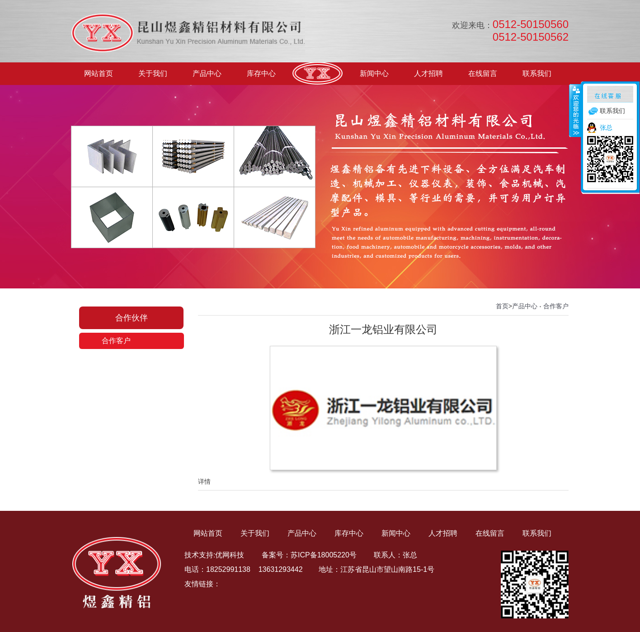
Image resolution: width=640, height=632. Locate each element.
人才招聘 (428, 73)
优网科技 (229, 555)
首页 (502, 306)
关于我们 (152, 73)
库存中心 (261, 73)
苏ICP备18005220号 (324, 555)
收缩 (575, 110)
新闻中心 (374, 73)
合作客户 (116, 340)
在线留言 (482, 73)
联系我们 (536, 73)
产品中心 (207, 73)
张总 (606, 127)
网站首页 (98, 73)
